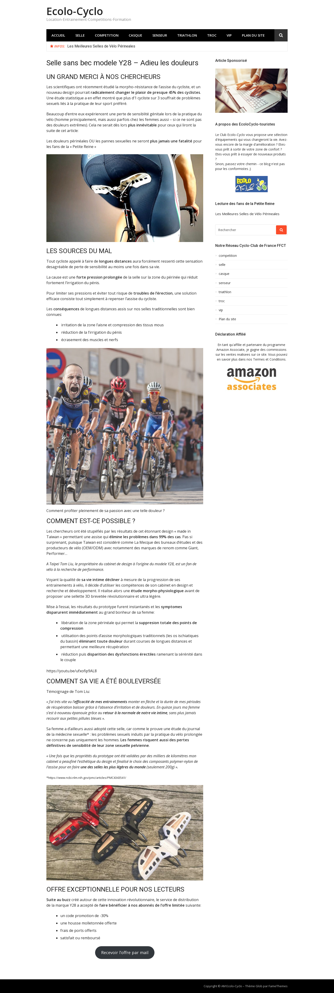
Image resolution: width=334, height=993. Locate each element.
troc (211, 35)
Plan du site (253, 35)
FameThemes (278, 986)
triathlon (187, 35)
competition (107, 35)
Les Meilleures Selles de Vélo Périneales (101, 46)
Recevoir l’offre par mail (124, 952)
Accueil (58, 35)
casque (135, 35)
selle (80, 35)
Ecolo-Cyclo (74, 11)
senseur (159, 35)
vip (229, 35)
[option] (175, 46)
